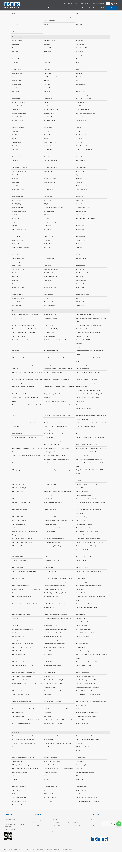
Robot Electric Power (81, 302)
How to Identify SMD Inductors (51, 596)
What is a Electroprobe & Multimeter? (85, 676)
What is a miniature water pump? (52, 535)
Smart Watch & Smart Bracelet (83, 273)
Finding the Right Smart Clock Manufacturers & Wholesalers (58, 708)
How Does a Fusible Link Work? (52, 571)
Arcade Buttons (47, 156)
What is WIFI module (49, 347)
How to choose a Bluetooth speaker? (52, 542)
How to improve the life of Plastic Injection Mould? (88, 694)
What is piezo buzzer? (17, 564)
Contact (87, 3)
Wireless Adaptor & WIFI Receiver (20, 229)
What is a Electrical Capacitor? (19, 690)
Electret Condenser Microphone (83, 47)
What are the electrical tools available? (53, 502)
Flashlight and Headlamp (50, 222)
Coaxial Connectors (17, 109)
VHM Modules (15, 291)
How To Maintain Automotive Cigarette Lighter (55, 357)
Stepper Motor (79, 175)
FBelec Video (15, 350)
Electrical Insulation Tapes (50, 251)
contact (77, 13)
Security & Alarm (68, 8)
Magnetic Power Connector (82, 109)
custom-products (80, 761)
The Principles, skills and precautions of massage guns (57, 379)
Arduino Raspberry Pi (49, 294)
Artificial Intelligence (17, 305)
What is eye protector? (49, 687)
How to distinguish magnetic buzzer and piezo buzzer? (89, 325)
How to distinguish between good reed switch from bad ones (90, 502)
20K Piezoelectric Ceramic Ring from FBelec (23, 325)
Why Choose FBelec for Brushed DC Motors (54, 455)
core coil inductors (16, 790)
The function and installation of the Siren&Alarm (56, 339)
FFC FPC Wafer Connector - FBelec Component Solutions (26, 754)
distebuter (14, 17)
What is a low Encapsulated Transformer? (22, 676)
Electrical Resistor (16, 265)
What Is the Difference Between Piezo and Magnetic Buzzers (90, 394)
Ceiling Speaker (16, 58)
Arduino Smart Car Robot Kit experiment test (87, 712)
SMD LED (14, 214)
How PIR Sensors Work (49, 462)
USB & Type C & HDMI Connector (84, 98)
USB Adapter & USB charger (51, 193)
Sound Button (15, 62)
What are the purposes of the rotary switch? (22, 502)
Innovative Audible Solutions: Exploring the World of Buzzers (91, 448)
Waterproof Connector (81, 578)
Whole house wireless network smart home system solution (58, 582)
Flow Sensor (47, 84)
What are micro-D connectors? (83, 625)
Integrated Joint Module (49, 182)
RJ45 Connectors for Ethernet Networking (22, 538)
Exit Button (47, 69)
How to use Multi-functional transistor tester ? (87, 719)
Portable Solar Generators (82, 185)
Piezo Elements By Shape (82, 765)
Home (65, 3)
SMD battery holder (49, 794)
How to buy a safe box (49, 531)
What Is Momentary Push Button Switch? (86, 498)
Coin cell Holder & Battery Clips (20, 167)
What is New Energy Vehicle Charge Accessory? (55, 546)
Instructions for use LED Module (52, 560)
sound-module (15, 28)
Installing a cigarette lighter (50, 757)
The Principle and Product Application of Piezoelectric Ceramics (91, 422)
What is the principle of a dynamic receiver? (22, 546)
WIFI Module (47, 225)
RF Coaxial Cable (80, 229)
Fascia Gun (15, 276)
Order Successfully (80, 28)
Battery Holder (79, 164)
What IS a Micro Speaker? (18, 669)
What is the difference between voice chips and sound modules (91, 542)
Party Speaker (79, 58)
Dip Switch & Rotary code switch (84, 149)
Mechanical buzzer (80, 779)
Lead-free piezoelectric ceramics (83, 412)
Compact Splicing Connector (19, 113)
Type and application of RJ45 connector (21, 394)
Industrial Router (80, 225)
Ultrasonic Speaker (16, 55)
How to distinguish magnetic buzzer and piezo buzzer (57, 783)
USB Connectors (48, 488)
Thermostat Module (81, 280)
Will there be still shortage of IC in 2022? (86, 314)
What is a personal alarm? (50, 509)
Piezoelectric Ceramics (81, 647)
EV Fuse (14, 138)
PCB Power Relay (16, 200)
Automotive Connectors (49, 120)
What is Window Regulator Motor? (52, 564)
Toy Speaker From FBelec (82, 336)
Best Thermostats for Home (18, 636)
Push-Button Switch (49, 145)
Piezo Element (79, 433)
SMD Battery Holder (81, 167)
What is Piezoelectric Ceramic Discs (52, 765)
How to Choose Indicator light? (51, 640)
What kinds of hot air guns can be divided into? (87, 680)
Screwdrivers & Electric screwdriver (21, 247)
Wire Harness (47, 106)
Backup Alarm (47, 73)
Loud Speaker (15, 51)
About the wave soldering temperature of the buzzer (56, 422)
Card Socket (47, 102)
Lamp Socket (15, 222)
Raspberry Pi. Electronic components (53, 723)
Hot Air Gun (79, 247)
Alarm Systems (79, 783)
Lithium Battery (80, 193)
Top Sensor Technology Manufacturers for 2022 (23, 743)
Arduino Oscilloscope (81, 287)
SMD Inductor (79, 233)
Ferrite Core (47, 240)
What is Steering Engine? (18, 716)
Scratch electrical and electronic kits (52, 727)
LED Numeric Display (81, 214)
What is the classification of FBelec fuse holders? (56, 629)
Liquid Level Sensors (81, 84)
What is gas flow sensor (49, 336)
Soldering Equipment (49, 243)
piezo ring (46, 779)
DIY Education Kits (80, 305)
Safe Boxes (15, 77)
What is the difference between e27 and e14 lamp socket (89, 506)
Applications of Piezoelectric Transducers (54, 538)
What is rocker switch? (17, 498)
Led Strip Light (16, 218)
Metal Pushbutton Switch (50, 142)
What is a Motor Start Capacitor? (84, 690)
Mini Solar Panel (48, 196)
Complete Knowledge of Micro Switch (53, 394)
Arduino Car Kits (80, 283)
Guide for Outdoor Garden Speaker (20, 694)
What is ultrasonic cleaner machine (20, 585)
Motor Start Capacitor (17, 262)
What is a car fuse (48, 567)
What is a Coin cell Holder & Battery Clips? (22, 643)
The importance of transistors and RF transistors (55, 690)
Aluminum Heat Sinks (81, 178)
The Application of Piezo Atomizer (84, 347)
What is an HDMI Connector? (83, 488)
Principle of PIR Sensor (81, 386)
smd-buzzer (47, 24)
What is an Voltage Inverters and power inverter (55, 614)
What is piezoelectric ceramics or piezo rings (23, 765)
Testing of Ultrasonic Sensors (83, 329)
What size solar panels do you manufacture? (54, 647)
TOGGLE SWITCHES (17, 779)
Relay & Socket (79, 196)
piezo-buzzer (15, 24)
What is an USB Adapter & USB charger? (22, 647)
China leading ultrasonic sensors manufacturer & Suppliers (58, 743)
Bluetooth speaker (80, 55)
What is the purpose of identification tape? (22, 680)
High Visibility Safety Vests (50, 797)
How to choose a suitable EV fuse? (52, 632)
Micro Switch (15, 149)
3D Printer (46, 291)
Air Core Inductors (80, 236)
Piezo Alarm (47, 66)
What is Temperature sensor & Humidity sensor (55, 477)
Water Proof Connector (81, 102)
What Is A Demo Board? (18, 712)
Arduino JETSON (16, 302)
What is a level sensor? (81, 553)
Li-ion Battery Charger (81, 189)
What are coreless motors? (82, 401)
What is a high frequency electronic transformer (87, 607)
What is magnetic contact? (50, 524)
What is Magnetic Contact (18, 336)
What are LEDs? (48, 651)
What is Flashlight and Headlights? (20, 661)
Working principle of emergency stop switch (54, 585)
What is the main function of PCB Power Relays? (24, 571)
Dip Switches (79, 768)
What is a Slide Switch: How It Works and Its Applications (90, 564)
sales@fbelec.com (12, 819)
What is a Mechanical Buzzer (19, 357)
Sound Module (47, 62)
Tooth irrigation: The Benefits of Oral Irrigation (87, 687)
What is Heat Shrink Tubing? (51, 772)
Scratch (46, 298)
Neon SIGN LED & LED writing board (85, 218)
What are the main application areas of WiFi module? (88, 661)
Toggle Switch (79, 142)
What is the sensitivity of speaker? (84, 665)
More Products (112, 8)
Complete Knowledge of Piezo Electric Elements (87, 397)
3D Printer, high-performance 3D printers (86, 716)
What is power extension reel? (19, 509)
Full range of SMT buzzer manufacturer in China (87, 801)
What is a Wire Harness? (18, 491)
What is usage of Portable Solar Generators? (54, 643)
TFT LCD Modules (48, 214)
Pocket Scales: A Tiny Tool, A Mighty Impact (55, 680)
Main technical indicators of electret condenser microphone (58, 368)
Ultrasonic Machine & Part (82, 204)
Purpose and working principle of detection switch (88, 582)
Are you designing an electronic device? (53, 589)
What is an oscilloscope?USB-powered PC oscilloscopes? (58, 719)
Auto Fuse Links (48, 127)
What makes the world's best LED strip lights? (87, 484)
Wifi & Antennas (80, 222)
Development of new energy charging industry (87, 379)
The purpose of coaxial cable (51, 669)
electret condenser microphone (19, 772)
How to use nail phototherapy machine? (85, 683)
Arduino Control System (50, 302)
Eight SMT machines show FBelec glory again (23, 339)
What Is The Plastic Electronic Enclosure (22, 698)
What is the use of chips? (82, 567)
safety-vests (15, 775)
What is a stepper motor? (82, 491)
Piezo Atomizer (16, 98)
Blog (70, 849)
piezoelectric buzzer (49, 739)
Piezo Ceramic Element (50, 40)
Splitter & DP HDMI (17, 116)
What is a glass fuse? (49, 607)
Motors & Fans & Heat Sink (19, 171)
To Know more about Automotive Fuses (85, 426)
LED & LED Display (49, 211)
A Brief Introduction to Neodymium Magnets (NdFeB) (89, 585)
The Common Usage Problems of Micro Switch (23, 383)
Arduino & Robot (48, 280)
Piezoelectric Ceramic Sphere (83, 95)
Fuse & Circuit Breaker (17, 124)
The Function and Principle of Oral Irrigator (54, 383)
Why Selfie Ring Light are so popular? (53, 372)
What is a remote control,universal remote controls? (24, 672)
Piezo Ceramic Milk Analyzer (19, 801)
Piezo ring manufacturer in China (84, 524)
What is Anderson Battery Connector (84, 611)
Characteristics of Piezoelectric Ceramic (85, 736)
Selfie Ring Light (80, 254)
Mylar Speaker (79, 51)
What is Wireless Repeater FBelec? (52, 665)
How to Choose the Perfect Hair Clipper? (54, 683)
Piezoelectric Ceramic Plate (50, 95)
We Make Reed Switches (50, 672)
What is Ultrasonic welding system (84, 651)
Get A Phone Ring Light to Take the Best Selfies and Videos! (58, 768)
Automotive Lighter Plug (18, 127)
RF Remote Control (17, 233)
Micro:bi (78, 298)
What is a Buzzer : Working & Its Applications (23, 386)
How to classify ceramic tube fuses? (84, 629)
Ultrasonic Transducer (17, 207)
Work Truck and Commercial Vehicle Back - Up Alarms (25, 437)
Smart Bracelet (47, 694)
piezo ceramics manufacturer (19, 797)
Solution (70, 3)
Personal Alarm (79, 77)
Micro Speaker (47, 51)
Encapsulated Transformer (82, 240)
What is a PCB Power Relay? (19, 786)
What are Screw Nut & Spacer (51, 517)
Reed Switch (79, 66)
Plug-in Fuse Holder (81, 124)
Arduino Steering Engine (18, 287)
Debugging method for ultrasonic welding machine (56, 426)
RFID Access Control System (51, 77)
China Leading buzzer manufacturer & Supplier (87, 739)
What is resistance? (80, 698)
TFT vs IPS (15, 625)
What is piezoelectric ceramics (51, 736)
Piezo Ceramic (86, 8)
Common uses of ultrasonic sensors (52, 412)
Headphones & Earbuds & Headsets (52, 55)
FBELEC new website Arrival (51, 314)
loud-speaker (47, 28)
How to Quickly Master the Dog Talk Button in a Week (57, 415)
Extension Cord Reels (17, 196)
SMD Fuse (46, 138)
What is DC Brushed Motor (18, 654)
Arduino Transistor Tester (50, 287)
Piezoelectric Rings (48, 437)
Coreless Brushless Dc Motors (19, 441)
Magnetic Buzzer (16, 44)
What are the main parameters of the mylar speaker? (56, 448)
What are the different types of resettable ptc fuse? (88, 535)
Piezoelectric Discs (80, 91)
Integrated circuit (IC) (81, 265)
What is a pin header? (81, 593)
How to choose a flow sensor (19, 520)
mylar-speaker (79, 17)
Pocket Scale (47, 247)
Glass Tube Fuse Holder (81, 135)
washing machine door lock (82, 754)
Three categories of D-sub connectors (53, 430)
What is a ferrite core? (81, 669)
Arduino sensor (47, 712)
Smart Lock (47, 80)
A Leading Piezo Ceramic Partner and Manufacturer (56, 433)
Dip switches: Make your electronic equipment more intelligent (59, 404)
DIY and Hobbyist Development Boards (21, 723)
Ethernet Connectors (81, 120)
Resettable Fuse (48, 135)
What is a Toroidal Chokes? (50, 625)
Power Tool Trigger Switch (50, 160)
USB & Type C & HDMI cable (83, 116)
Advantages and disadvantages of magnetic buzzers (56, 401)
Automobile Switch (48, 149)
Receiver (78, 62)
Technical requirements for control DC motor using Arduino (26, 719)
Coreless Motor (16, 175)
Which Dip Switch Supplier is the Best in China (87, 365)
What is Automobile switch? (82, 636)
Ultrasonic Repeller (17, 80)
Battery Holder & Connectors (51, 164)
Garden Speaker (48, 58)
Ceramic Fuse (79, 131)
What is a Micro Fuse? (81, 560)
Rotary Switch (15, 153)
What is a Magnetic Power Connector (21, 614)
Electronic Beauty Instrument (83, 251)
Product (93, 823)
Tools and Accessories (49, 305)
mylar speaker (79, 743)
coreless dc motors (80, 757)
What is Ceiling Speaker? (82, 520)
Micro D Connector (80, 106)
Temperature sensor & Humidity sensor (21, 87)
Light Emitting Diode (81, 211)
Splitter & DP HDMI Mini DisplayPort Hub (22, 629)
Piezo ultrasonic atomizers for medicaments (86, 444)
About (76, 3)
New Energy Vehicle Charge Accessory (53, 109)
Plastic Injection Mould (81, 269)
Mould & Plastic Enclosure (18, 269)
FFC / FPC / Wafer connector (19, 102)
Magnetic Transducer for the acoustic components (88, 538)
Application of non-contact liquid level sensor (87, 603)
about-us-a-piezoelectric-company (52, 761)
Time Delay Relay (16, 204)
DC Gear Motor (80, 171)
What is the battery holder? (18, 506)
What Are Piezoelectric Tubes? (19, 524)
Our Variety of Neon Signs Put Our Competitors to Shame (58, 578)
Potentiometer (47, 265)
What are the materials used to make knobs (86, 640)
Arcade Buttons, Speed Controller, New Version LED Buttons (58, 520)
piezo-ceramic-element (81, 20)
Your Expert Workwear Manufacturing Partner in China (89, 459)
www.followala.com (55, 849)
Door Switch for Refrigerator (51, 153)
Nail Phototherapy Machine (18, 258)
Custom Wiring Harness (81, 786)
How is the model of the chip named (52, 329)
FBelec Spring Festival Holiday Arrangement (86, 383)
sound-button (79, 24)
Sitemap (63, 849)
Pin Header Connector (17, 120)
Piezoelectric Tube (16, 95)
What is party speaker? (17, 470)
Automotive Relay (80, 200)
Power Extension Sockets (18, 189)
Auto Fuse (46, 124)
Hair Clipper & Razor (49, 258)
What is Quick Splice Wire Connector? (21, 596)
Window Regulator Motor (50, 178)
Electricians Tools (16, 243)
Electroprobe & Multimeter (82, 243)
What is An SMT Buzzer (50, 661)
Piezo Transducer (80, 44)
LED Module (47, 218)
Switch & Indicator (16, 142)
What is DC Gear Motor (18, 578)
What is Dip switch (16, 640)
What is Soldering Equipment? (51, 676)
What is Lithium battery (18, 651)
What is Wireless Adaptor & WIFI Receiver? (23, 665)
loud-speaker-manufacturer (18, 746)
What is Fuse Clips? (80, 589)
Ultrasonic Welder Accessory (83, 207)
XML (13, 31)
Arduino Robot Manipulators (19, 298)
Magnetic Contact (16, 69)
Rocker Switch (15, 145)
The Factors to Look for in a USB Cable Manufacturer (89, 452)
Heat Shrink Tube (48, 116)
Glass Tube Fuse (16, 135)
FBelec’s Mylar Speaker (49, 325)
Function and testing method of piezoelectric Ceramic (88, 390)
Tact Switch (15, 160)
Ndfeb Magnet (15, 182)
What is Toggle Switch (49, 452)
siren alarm (46, 790)
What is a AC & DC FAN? (18, 611)
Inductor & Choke (48, 233)
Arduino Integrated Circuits (82, 294)
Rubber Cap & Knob (81, 160)
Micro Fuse (78, 127)
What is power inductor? (82, 618)
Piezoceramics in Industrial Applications (53, 527)
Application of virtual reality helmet (52, 701)
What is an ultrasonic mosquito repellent (53, 553)
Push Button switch (48, 654)
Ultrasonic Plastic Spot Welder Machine (53, 207)
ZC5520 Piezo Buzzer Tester (51, 350)
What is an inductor (80, 614)
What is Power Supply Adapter (51, 498)
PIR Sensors (47, 775)
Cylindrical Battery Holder (50, 167)
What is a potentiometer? (50, 698)
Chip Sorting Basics (49, 332)
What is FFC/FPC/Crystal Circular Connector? (55, 603)
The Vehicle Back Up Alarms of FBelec (21, 347)
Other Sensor (79, 87)
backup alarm (47, 746)
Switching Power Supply (50, 185)
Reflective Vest (79, 73)
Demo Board (15, 283)
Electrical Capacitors (81, 262)
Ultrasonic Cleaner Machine (19, 211)
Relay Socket (47, 204)
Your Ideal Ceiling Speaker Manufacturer (22, 804)
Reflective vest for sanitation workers (85, 772)
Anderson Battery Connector (19, 106)
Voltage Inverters (16, 193)
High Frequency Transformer (19, 240)
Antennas (14, 225)
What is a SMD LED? (17, 517)
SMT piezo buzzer (16, 794)
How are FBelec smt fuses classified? (85, 632)
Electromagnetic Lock (17, 73)
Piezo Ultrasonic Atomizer (50, 318)
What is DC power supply (18, 484)
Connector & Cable (98, 8)
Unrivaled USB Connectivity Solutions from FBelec (56, 459)
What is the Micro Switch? (18, 477)
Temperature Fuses (16, 131)
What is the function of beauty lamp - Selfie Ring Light (25, 768)
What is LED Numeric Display (83, 622)
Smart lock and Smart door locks (20, 560)
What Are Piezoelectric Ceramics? (84, 430)
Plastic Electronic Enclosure (51, 269)
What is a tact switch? (17, 567)
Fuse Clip (46, 131)
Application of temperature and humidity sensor (87, 708)
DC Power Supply (48, 189)
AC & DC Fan (15, 178)
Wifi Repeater (47, 229)
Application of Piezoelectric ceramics (21, 527)
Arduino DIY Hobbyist (17, 294)
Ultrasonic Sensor (16, 84)
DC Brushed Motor (49, 171)
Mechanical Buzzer (48, 47)
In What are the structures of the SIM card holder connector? (26, 582)
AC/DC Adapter (16, 185)
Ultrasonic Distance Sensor (50, 87)
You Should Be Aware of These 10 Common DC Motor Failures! (27, 404)
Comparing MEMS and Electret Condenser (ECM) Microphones (27, 372)
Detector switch (79, 153)
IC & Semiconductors (81, 258)
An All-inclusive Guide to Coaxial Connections (87, 531)
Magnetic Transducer (17, 47)
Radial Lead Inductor (49, 236)
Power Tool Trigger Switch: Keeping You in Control (56, 593)
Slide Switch (79, 156)
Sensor (77, 8)
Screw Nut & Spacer (49, 113)
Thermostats (79, 138)
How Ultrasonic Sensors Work (19, 462)
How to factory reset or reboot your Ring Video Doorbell (25, 708)
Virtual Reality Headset (49, 273)
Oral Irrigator (15, 254)
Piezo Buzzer (79, 40)
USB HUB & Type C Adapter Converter (85, 113)
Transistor (46, 262)
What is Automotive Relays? (19, 488)
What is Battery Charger (81, 517)
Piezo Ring (47, 91)
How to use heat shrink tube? (83, 368)
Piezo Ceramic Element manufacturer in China (23, 739)
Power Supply (79, 182)
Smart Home (15, 273)
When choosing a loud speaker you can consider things (57, 470)
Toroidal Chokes (16, 236)
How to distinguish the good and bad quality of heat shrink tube (27, 379)
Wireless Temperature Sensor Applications (86, 556)
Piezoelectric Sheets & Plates (51, 786)
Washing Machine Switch (82, 145)
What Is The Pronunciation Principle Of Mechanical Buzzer (90, 437)
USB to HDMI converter (82, 455)
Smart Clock (15, 280)
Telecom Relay (47, 200)
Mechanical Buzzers (81, 790)
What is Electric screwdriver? (83, 672)
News (82, 3)
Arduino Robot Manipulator (19, 727)
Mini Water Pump (48, 175)
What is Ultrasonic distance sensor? (52, 556)
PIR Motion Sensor (80, 775)
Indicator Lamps (16, 164)
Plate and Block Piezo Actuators (83, 527)
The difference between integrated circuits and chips (88, 332)
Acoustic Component (54, 8)
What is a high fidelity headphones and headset (23, 542)
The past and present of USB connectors (53, 365)
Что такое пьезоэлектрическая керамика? (22, 736)
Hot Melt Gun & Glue (17, 251)
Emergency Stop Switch (18, 156)
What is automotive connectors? (51, 506)
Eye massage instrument (50, 254)
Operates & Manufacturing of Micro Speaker (86, 797)
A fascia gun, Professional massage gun (21, 701)
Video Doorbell (79, 276)
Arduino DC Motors (81, 291)
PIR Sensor (78, 69)
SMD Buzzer (47, 44)
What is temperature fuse (82, 441)
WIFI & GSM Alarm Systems (51, 276)
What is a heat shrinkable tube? (83, 495)
